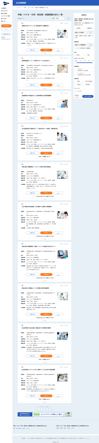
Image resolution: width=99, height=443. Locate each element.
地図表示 (68, 18)
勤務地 (78, 28)
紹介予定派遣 (88, 81)
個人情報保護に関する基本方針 (52, 438)
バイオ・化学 (30, 7)
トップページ (19, 7)
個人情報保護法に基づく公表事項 (65, 438)
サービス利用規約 (30, 438)
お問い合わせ (6, 34)
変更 (90, 32)
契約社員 (87, 84)
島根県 (61, 428)
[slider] (75, 62)
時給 (77, 55)
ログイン (6, 29)
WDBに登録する (6, 25)
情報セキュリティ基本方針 (78, 438)
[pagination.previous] (36, 409)
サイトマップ (86, 438)
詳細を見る (32, 50)
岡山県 (65, 428)
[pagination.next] (53, 409)
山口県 (72, 428)
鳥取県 (57, 428)
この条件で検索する (88, 96)
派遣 (77, 81)
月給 (87, 55)
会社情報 (2, 37)
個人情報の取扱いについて (40, 438)
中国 (25, 7)
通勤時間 (89, 28)
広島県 (69, 428)
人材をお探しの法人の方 (5, 39)
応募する (46, 50)
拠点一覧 (3, 21)
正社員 (78, 84)
